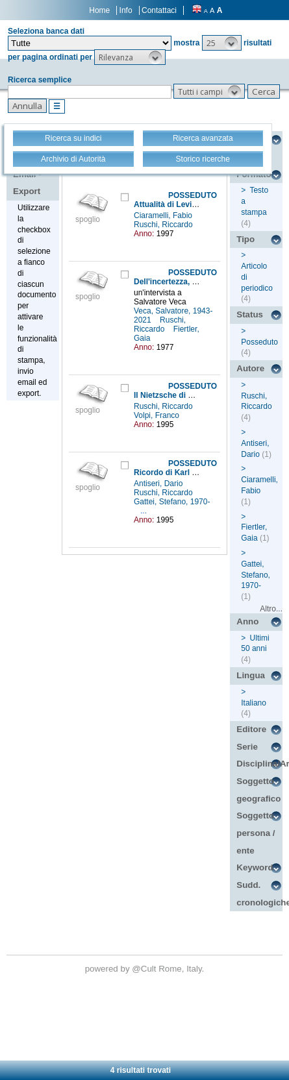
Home (99, 10)
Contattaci (159, 10)
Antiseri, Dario (159, 483)
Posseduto (259, 342)
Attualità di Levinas (169, 204)
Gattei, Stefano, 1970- (172, 501)
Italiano (253, 702)
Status (249, 314)
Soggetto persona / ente (255, 833)
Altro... (271, 608)
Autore (250, 368)
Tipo (245, 239)
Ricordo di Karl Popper (176, 472)
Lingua (250, 675)
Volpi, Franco (157, 415)
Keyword (254, 867)
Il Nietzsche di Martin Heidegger (192, 395)
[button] (222, 43)
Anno (247, 621)
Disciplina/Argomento (259, 763)
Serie (247, 747)
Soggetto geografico (258, 790)
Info (125, 10)
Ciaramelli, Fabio (164, 215)
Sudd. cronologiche (259, 893)
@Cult (145, 969)
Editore (251, 729)
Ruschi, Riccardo (164, 224)
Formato (253, 174)
